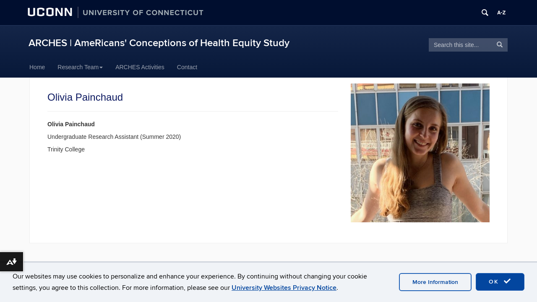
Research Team (80, 67)
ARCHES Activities (139, 67)
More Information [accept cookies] (435, 282)
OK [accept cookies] (500, 281)
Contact (187, 67)
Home (37, 67)
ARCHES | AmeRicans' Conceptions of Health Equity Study (159, 43)
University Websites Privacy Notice (284, 288)
